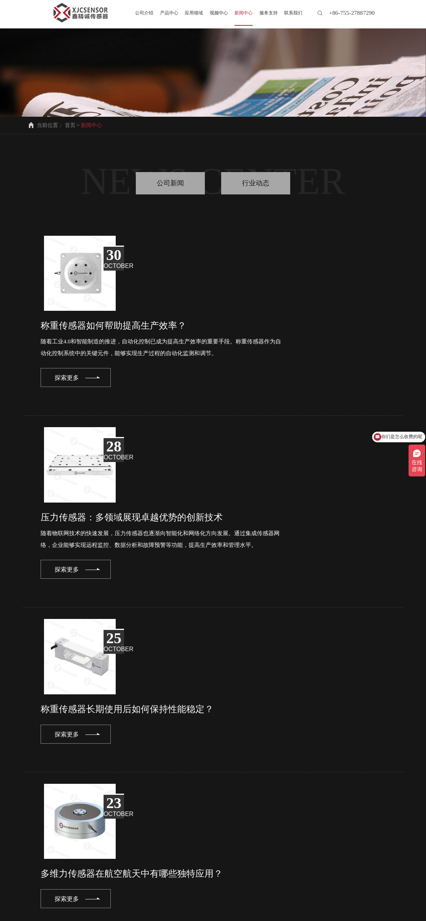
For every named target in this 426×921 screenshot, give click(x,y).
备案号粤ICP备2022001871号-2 (266, 913)
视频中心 (161, 885)
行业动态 (255, 183)
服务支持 (247, 885)
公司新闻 (170, 183)
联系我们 (44, 892)
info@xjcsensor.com (56, 853)
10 (257, 773)
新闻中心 (204, 885)
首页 (70, 125)
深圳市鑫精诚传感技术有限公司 (164, 913)
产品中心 (74, 885)
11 (274, 773)
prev (104, 773)
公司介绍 (31, 885)
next (321, 773)
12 (291, 773)
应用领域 (117, 885)
